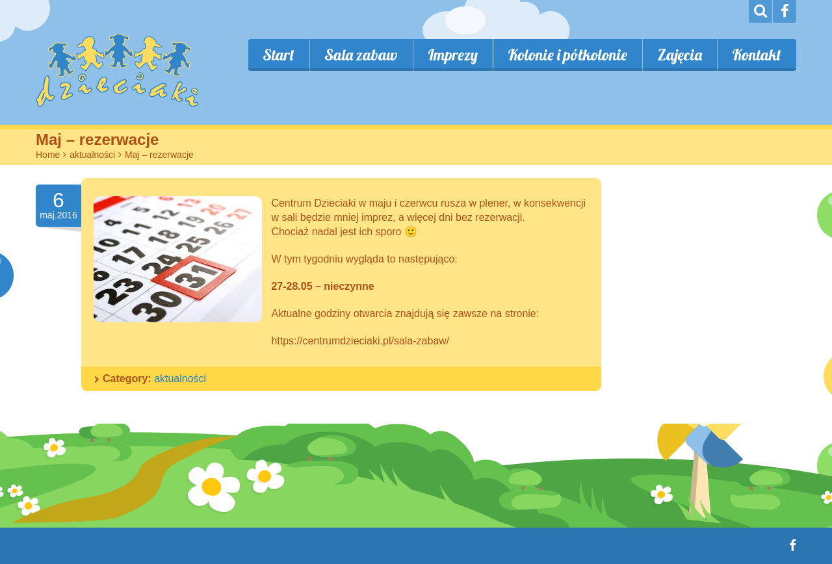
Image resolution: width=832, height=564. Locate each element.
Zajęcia (679, 54)
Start (278, 54)
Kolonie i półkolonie (567, 54)
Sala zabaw (361, 54)
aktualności (92, 154)
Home (48, 154)
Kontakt (756, 54)
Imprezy (453, 54)
